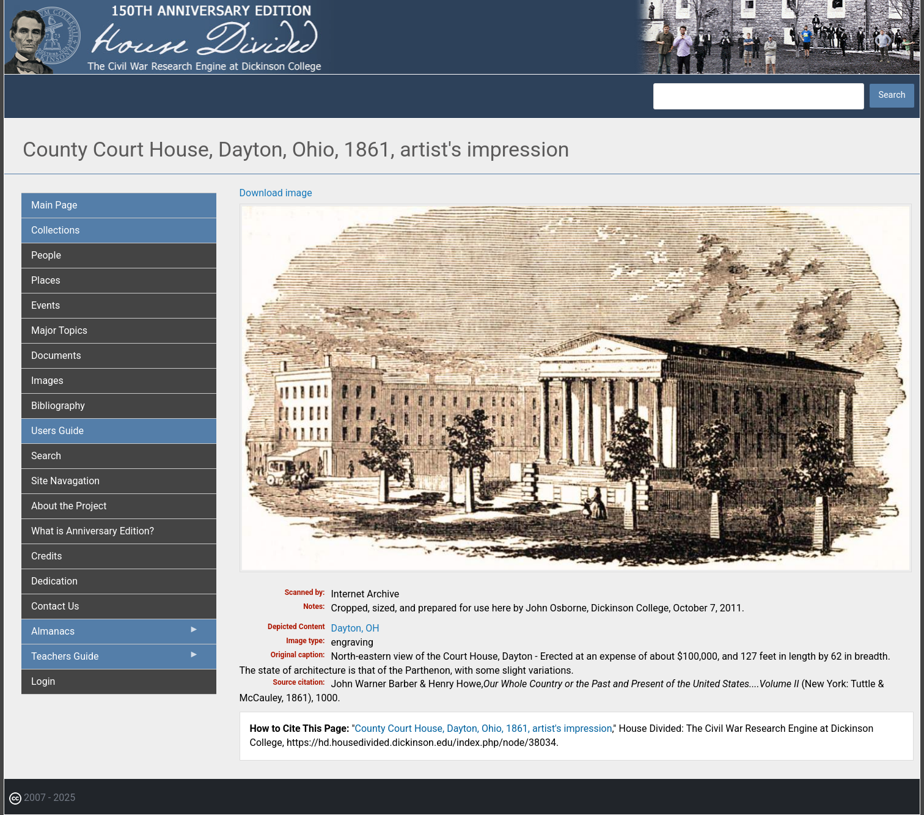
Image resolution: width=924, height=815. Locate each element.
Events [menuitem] (45, 305)
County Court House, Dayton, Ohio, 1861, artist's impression (483, 728)
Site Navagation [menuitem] (65, 481)
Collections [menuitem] (55, 230)
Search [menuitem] (46, 456)
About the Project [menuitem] (68, 506)
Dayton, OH (355, 628)
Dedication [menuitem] (54, 581)
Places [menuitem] (46, 280)
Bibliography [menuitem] (58, 405)
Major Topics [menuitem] (59, 330)
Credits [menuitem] (46, 556)
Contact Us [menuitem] (55, 606)
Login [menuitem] (43, 681)
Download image (276, 193)
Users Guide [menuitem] (57, 431)
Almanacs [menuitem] (115, 634)
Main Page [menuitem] (54, 205)
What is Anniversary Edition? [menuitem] (92, 531)
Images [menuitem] (47, 380)
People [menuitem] (46, 255)
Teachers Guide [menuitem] (115, 659)
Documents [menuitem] (56, 355)
